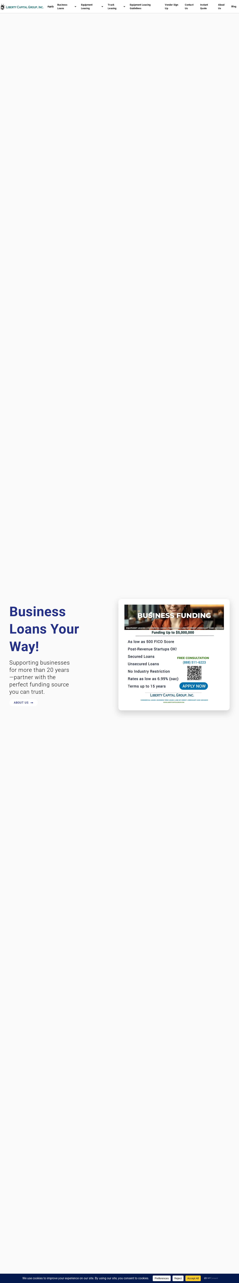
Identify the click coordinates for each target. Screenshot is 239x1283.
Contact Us (189, 6)
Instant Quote (204, 6)
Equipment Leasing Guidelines (140, 6)
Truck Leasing (116, 6)
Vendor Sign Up (171, 6)
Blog (233, 6)
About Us (221, 6)
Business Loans (66, 6)
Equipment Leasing (92, 6)
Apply (50, 6)
